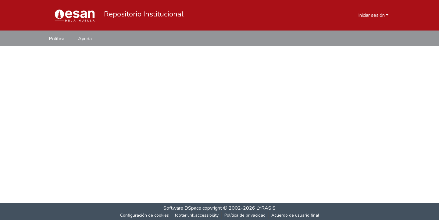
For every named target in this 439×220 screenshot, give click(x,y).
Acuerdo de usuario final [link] (295, 215)
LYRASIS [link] (266, 208)
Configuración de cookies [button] (144, 215)
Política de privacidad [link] (245, 215)
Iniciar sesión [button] (372, 15)
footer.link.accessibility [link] (197, 215)
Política (56, 38)
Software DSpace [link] (182, 208)
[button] (74, 15)
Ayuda (85, 38)
